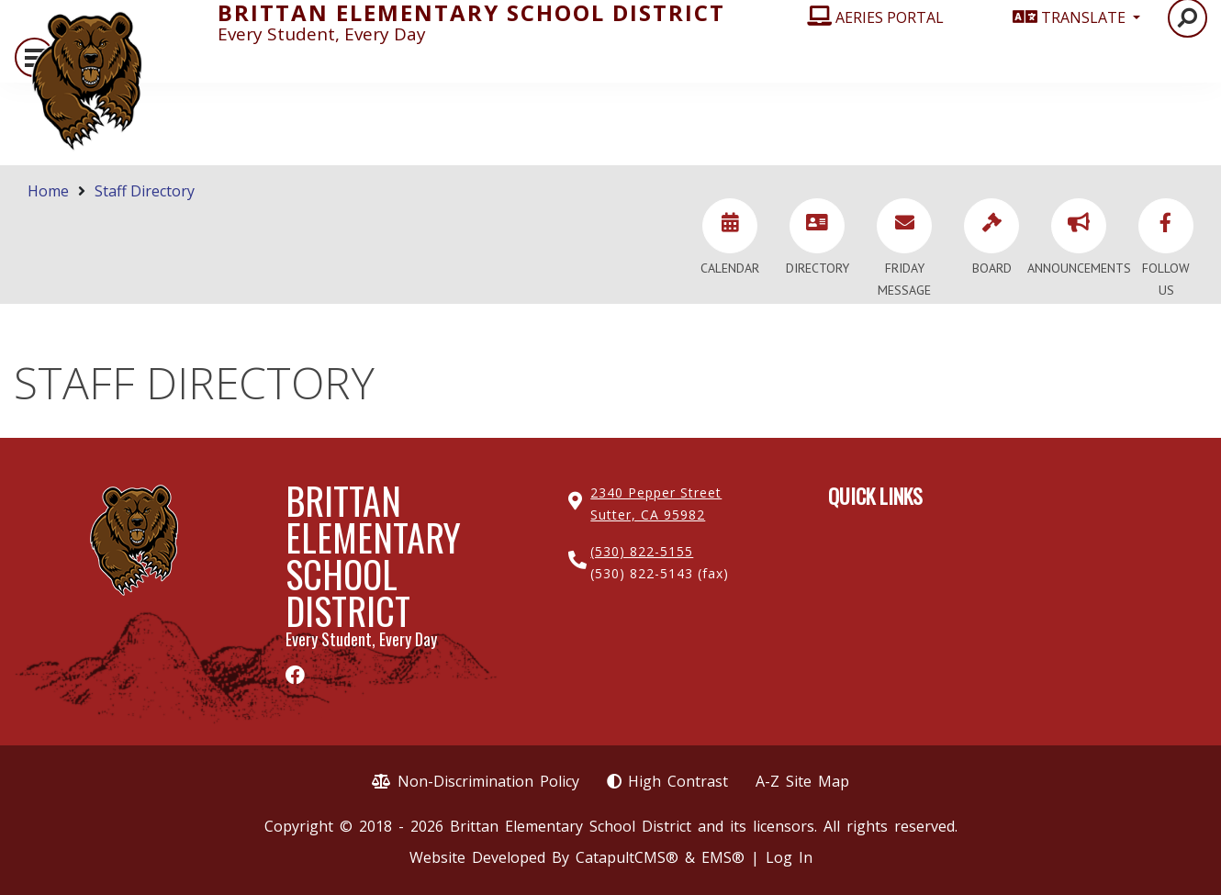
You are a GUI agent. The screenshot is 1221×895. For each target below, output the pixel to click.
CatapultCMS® (627, 857)
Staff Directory (145, 191)
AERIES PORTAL (889, 17)
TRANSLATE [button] (1085, 17)
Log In (789, 857)
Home (48, 191)
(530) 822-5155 (641, 551)
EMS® (723, 857)
